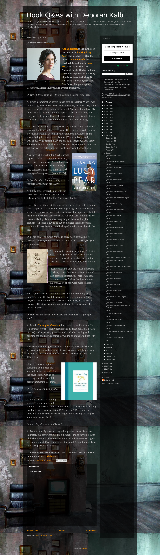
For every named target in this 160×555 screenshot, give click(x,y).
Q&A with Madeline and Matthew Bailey (119, 331)
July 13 (108, 270)
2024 (106, 111)
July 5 (108, 316)
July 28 (108, 177)
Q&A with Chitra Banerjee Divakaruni (118, 267)
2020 (106, 123)
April (108, 350)
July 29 (108, 171)
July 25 (108, 194)
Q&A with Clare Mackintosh (115, 210)
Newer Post (32, 531)
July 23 (108, 207)
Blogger (84, 548)
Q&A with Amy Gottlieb (113, 216)
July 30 (108, 165)
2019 (106, 126)
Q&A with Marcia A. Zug (114, 203)
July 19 (108, 230)
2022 (106, 117)
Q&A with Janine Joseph (114, 291)
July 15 (108, 255)
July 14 (108, 264)
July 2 (108, 334)
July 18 (108, 237)
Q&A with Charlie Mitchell (114, 261)
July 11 (108, 282)
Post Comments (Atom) (44, 535)
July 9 (108, 294)
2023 (106, 114)
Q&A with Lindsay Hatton (114, 228)
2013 (106, 369)
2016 (106, 135)
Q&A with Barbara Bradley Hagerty (117, 198)
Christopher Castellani (49, 325)
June (108, 344)
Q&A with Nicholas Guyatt (114, 246)
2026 (106, 105)
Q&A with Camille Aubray (114, 234)
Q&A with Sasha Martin (113, 168)
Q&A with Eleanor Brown (114, 273)
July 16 (108, 248)
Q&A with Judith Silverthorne (115, 325)
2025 (106, 108)
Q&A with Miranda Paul (113, 319)
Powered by (117, 66)
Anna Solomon (70, 48)
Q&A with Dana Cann (113, 285)
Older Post (91, 531)
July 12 (108, 276)
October (109, 144)
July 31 (108, 159)
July (107, 153)
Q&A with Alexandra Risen (115, 239)
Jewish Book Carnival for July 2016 (118, 257)
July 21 (108, 219)
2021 (106, 120)
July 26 (108, 189)
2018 (106, 129)
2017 (106, 132)
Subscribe (117, 58)
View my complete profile (110, 383)
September (110, 147)
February (109, 356)
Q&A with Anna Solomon (114, 180)
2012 (106, 372)
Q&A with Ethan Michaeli (114, 174)
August (108, 150)
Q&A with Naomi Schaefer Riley (116, 192)
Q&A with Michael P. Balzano (115, 161)
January (109, 359)
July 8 (108, 300)
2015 (106, 363)
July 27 (108, 183)
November (110, 141)
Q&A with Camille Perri (113, 221)
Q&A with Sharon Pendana (115, 337)
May (107, 347)
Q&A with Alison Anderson (114, 252)
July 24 (108, 201)
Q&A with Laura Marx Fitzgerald (116, 297)
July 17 (108, 243)
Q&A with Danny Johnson (114, 185)
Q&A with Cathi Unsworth (114, 313)
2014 (106, 366)
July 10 (108, 288)
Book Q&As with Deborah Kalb (75, 15)
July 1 (108, 340)
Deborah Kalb (109, 380)
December (110, 138)
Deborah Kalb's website (112, 82)
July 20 (108, 225)
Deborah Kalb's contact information (116, 79)
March (108, 353)
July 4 (108, 322)
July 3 (108, 328)
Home (62, 531)
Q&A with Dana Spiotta (113, 156)
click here (50, 456)
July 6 (108, 310)
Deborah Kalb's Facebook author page (117, 84)
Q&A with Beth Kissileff (113, 279)
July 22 (108, 212)
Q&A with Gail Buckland (114, 303)
